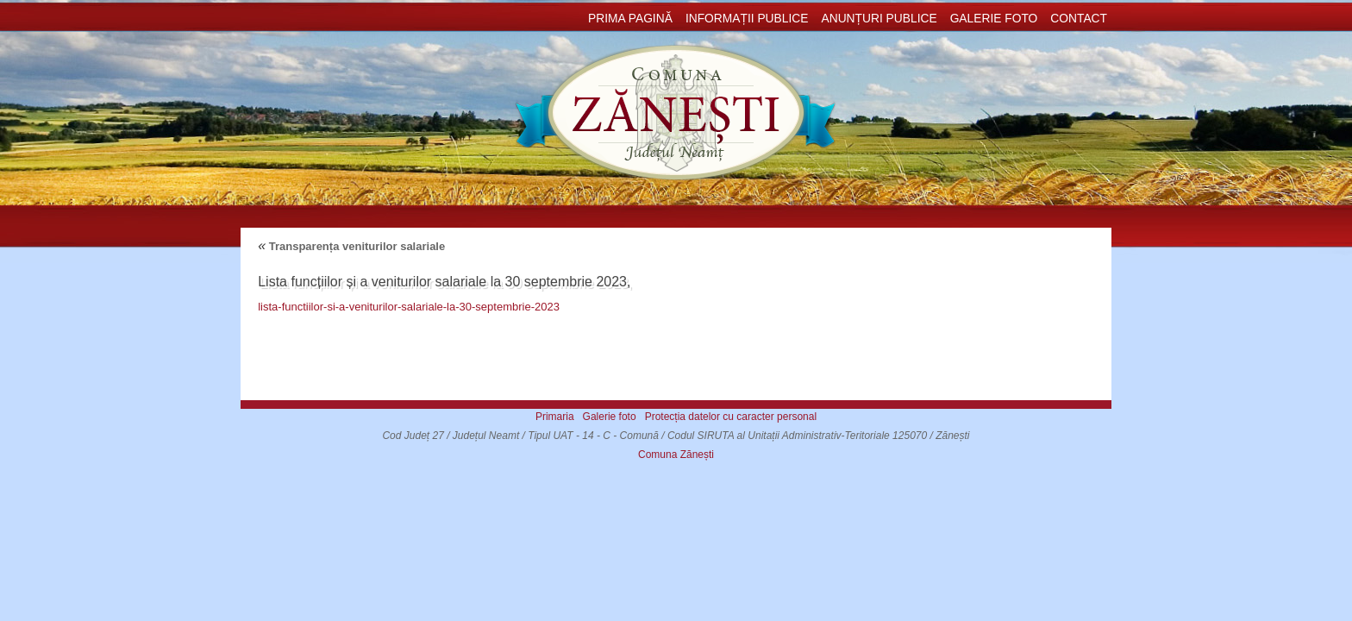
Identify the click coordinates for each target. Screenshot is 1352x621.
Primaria (554, 417)
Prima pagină (630, 18)
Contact (1078, 18)
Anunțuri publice (878, 18)
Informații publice (747, 18)
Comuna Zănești (676, 454)
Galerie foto (994, 18)
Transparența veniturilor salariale (351, 246)
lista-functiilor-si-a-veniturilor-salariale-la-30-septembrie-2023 (409, 306)
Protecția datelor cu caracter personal (731, 417)
